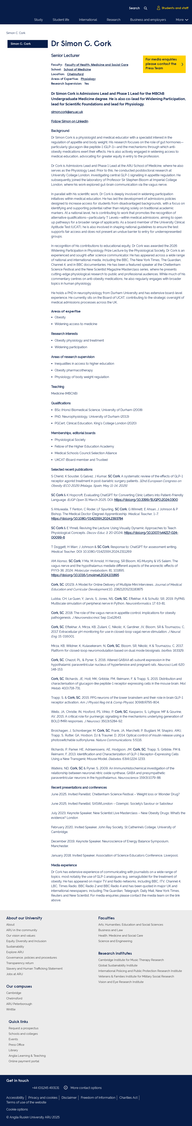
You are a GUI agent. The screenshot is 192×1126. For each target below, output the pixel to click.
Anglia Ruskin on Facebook (8, 1088)
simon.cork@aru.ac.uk (67, 112)
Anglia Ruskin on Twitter (20, 1088)
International (88, 20)
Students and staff (172, 8)
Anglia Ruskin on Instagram (14, 1088)
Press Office (16, 1045)
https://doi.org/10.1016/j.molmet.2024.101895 (85, 575)
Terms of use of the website (26, 1102)
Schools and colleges (23, 1034)
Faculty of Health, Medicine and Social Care (96, 65)
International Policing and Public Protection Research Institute (140, 971)
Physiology (88, 79)
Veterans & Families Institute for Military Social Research (136, 976)
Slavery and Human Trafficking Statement (34, 968)
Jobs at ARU (14, 974)
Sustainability (15, 946)
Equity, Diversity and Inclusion (26, 941)
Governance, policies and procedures (31, 957)
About (10, 924)
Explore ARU (15, 952)
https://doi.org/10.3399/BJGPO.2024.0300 (146, 500)
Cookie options (17, 1109)
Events (13, 1039)
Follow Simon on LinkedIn (69, 121)
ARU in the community (21, 930)
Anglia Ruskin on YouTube (26, 1088)
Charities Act (128, 1098)
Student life (61, 20)
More (182, 20)
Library (13, 1050)
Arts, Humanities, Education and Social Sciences (130, 924)
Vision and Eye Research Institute (121, 982)
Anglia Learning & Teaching (27, 1056)
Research (113, 20)
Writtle (11, 1009)
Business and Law (110, 930)
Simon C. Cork (21, 44)
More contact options (83, 1088)
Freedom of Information (98, 1098)
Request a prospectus (23, 1028)
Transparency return (20, 963)
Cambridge (13, 993)
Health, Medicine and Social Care (120, 935)
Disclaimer (69, 1098)
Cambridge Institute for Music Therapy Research (131, 960)
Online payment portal (24, 1061)
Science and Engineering (115, 941)
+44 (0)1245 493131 (45, 1088)
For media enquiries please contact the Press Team (161, 64)
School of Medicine (77, 69)
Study (38, 20)
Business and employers (148, 20)
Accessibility (15, 1098)
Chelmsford (75, 74)
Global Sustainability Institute (118, 965)
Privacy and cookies (42, 1098)
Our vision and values (20, 935)
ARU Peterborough (19, 1004)
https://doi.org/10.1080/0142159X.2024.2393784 (87, 519)
